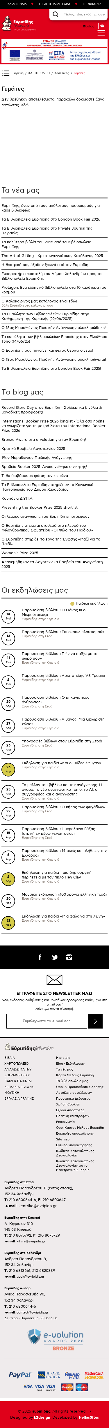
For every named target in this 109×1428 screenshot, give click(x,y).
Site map (62, 1139)
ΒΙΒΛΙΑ (9, 1058)
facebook (40, 957)
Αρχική (19, 73)
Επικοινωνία (65, 1122)
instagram (69, 957)
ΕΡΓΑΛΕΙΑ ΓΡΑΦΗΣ (19, 1087)
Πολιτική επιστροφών (72, 1116)
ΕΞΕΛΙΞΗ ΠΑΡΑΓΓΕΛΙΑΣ (55, 4)
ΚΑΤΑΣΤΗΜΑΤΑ (17, 4)
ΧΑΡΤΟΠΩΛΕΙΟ (39, 73)
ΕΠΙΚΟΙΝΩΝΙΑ (92, 4)
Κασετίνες (61, 73)
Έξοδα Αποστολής (70, 1110)
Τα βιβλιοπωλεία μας (72, 1081)
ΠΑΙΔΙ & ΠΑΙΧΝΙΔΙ (18, 1081)
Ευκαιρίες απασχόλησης (75, 1133)
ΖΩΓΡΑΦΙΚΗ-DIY (17, 1075)
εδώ (24, 105)
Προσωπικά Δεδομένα (73, 1099)
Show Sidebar (5, 73)
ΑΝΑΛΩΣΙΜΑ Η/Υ (17, 1069)
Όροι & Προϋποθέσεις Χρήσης (79, 1087)
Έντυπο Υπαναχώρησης (74, 1145)
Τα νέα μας (20, 190)
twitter (54, 957)
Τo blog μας (22, 392)
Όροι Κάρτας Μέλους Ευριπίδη (80, 1128)
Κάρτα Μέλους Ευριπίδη (75, 1075)
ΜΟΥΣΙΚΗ (11, 1093)
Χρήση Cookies (68, 1104)
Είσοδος (88, 26)
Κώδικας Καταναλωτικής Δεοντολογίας (75, 1153)
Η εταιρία (63, 1058)
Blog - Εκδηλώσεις (70, 1064)
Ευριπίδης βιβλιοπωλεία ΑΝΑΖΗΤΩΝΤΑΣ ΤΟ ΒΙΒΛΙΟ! (18, 23)
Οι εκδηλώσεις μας (34, 590)
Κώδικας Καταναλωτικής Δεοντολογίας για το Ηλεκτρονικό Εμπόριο (75, 1165)
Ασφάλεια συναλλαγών (74, 1093)
